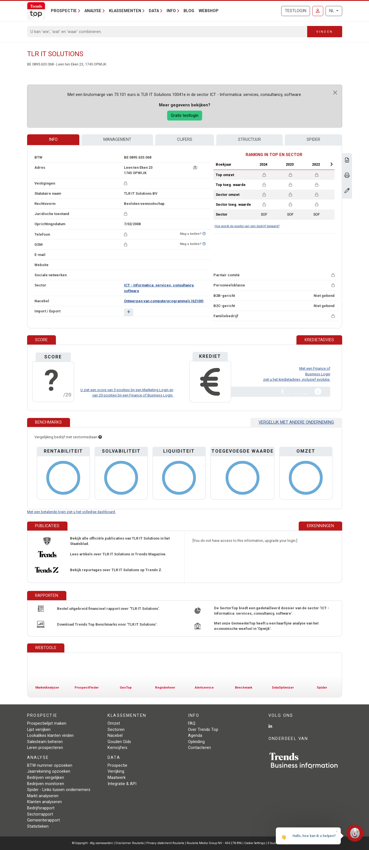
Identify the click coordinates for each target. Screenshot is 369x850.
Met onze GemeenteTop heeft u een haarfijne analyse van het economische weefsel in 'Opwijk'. (266, 626)
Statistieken (38, 826)
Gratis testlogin (184, 115)
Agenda (195, 735)
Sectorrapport (40, 814)
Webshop (209, 10)
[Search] (167, 31)
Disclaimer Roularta (129, 843)
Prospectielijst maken (46, 723)
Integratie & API (122, 783)
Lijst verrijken (39, 729)
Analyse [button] (92, 10)
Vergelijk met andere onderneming (296, 422)
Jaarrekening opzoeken (48, 771)
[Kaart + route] (195, 167)
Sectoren (116, 729)
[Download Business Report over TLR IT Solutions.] (347, 160)
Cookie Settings (255, 843)
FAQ (191, 723)
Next (331, 164)
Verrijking (116, 771)
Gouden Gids (119, 741)
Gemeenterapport (43, 820)
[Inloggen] (317, 11)
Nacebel (115, 735)
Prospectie (117, 765)
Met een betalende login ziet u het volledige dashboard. (71, 512)
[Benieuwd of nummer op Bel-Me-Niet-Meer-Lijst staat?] (204, 234)
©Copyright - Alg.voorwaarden (92, 843)
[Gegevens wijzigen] (347, 191)
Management (117, 139)
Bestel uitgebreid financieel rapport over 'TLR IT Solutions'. (108, 608)
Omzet (114, 723)
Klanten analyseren (44, 801)
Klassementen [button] (125, 10)
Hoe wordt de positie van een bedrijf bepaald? (247, 226)
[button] (128, 312)
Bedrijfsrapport (40, 808)
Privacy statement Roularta (165, 843)
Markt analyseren (42, 796)
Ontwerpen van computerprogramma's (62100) (164, 301)
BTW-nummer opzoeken (49, 765)
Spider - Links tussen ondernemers (58, 789)
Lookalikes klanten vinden (50, 735)
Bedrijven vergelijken (45, 777)
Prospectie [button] (64, 10)
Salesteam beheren (45, 741)
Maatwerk (117, 777)
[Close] (335, 92)
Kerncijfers (117, 747)
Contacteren (199, 747)
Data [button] (154, 10)
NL (332, 10)
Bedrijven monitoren (45, 783)
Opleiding (196, 741)
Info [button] (171, 10)
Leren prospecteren (45, 747)
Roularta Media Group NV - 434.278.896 (215, 843)
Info (53, 139)
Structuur (249, 139)
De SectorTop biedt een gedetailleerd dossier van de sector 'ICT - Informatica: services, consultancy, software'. (271, 610)
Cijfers (184, 139)
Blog (189, 10)
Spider (313, 139)
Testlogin (295, 10)
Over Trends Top (203, 729)
